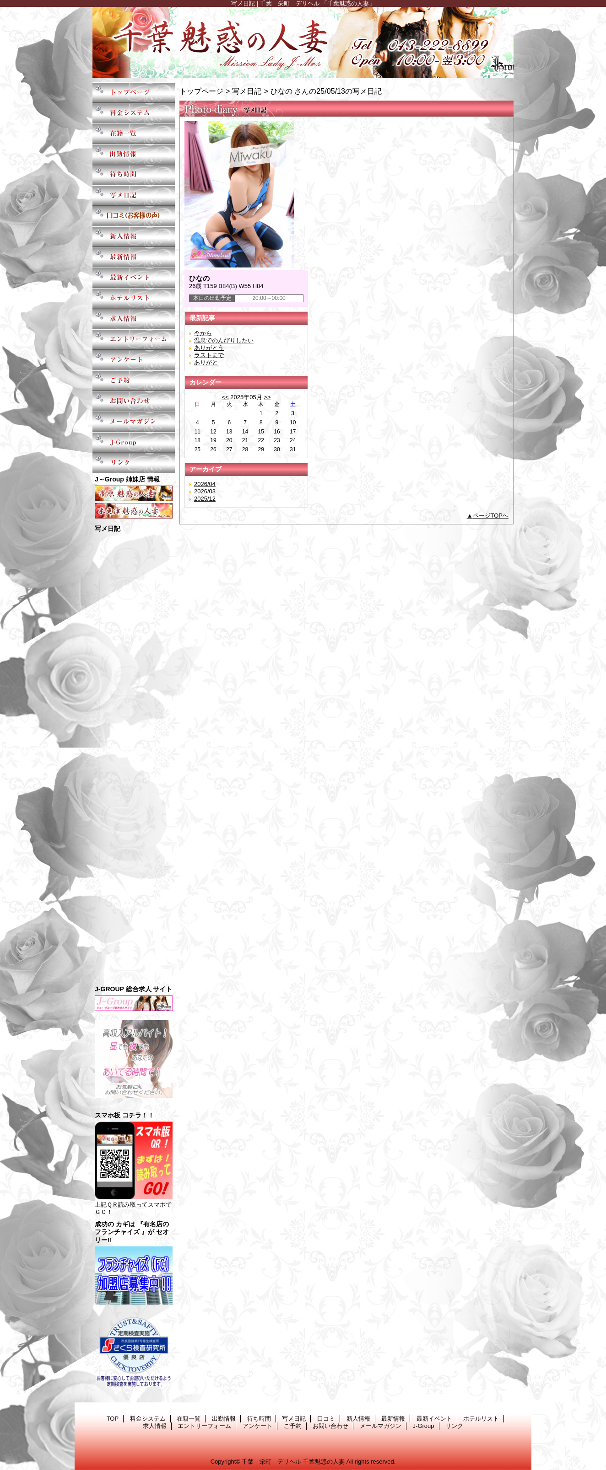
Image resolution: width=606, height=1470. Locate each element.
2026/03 (205, 491)
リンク (133, 463)
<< (225, 397)
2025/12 (205, 498)
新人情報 (133, 236)
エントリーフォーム (133, 339)
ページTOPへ (491, 515)
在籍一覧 (133, 133)
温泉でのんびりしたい (224, 340)
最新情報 (133, 257)
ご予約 (133, 380)
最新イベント (133, 277)
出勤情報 (133, 154)
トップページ (201, 91)
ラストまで (209, 355)
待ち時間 (133, 175)
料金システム (133, 113)
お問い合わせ (133, 401)
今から (203, 333)
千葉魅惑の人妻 (303, 42)
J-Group (133, 442)
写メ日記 (133, 195)
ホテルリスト (133, 298)
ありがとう (209, 347)
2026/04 (205, 484)
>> (267, 397)
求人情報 (133, 319)
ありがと (206, 362)
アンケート (133, 360)
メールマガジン (133, 422)
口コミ (133, 216)
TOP (133, 92)
